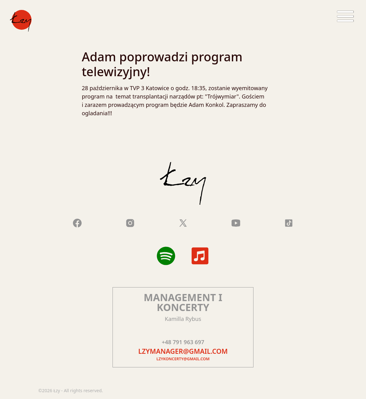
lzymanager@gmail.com (183, 351)
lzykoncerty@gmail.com (183, 359)
